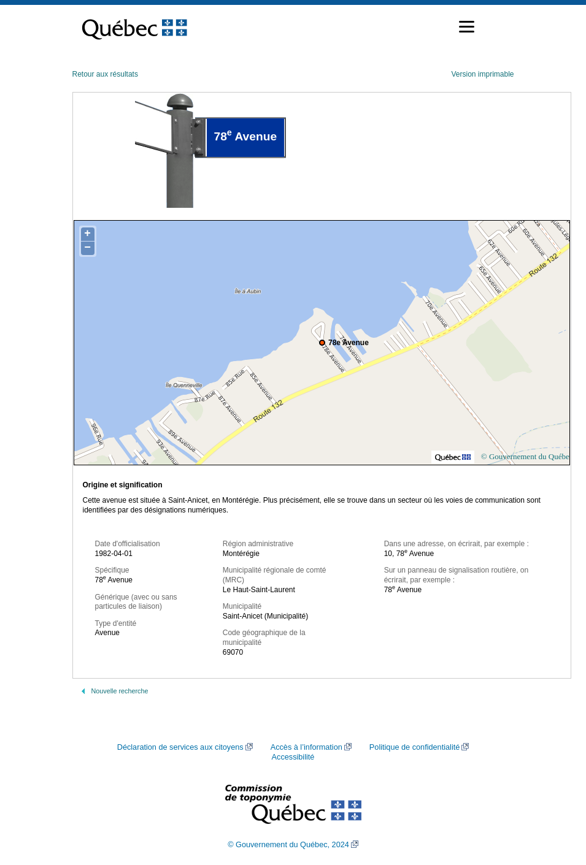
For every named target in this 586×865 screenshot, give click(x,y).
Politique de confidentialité (414, 747)
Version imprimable (482, 74)
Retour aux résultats (105, 74)
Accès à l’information (306, 747)
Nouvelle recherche (119, 691)
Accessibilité (293, 757)
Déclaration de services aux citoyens (180, 747)
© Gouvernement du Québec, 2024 (288, 844)
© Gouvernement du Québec (527, 456)
